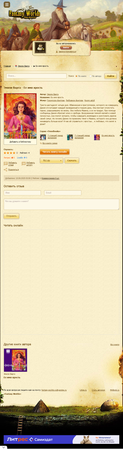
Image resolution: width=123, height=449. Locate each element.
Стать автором (98, 390)
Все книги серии (50, 143)
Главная (7, 66)
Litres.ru (83, 390)
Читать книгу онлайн (55, 151)
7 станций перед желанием (55, 136)
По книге (80, 76)
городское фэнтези (56, 100)
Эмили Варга (23, 66)
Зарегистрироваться (67, 51)
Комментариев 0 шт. (50, 178)
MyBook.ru (114, 390)
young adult (89, 100)
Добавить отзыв (12, 163)
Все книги (114, 344)
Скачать (71, 160)
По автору (95, 76)
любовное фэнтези (74, 100)
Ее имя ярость (108, 135)
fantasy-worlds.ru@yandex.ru (54, 390)
